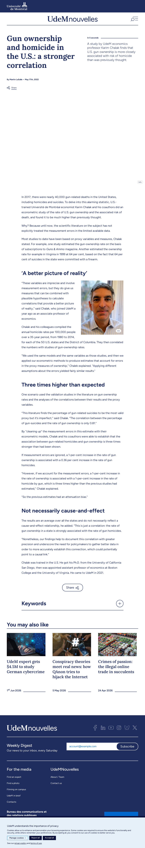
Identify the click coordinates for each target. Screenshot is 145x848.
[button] (134, 20)
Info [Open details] (140, 184)
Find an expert (14, 779)
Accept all (49, 838)
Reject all (35, 838)
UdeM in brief (14, 798)
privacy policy (20, 843)
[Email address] (91, 749)
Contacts (11, 804)
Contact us (56, 785)
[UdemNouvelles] (72, 20)
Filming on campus (16, 791)
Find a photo (13, 785)
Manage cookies (17, 838)
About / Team (57, 779)
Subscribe (127, 749)
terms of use (36, 843)
